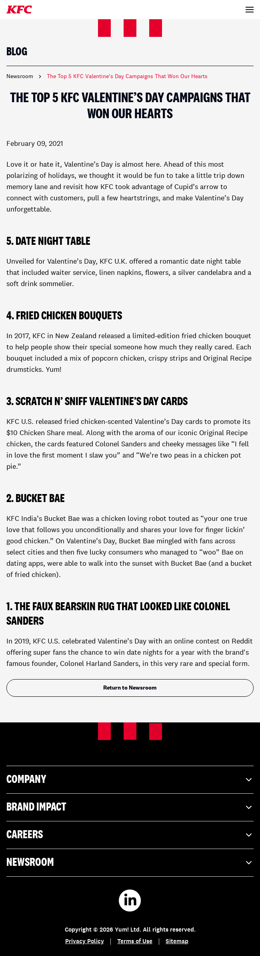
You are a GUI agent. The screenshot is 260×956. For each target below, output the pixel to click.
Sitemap (177, 942)
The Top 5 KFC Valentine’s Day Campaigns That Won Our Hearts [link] (127, 76)
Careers (130, 835)
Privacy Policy (84, 942)
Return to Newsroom (130, 688)
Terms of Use (134, 942)
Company (130, 780)
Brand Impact (130, 807)
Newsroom (19, 76)
